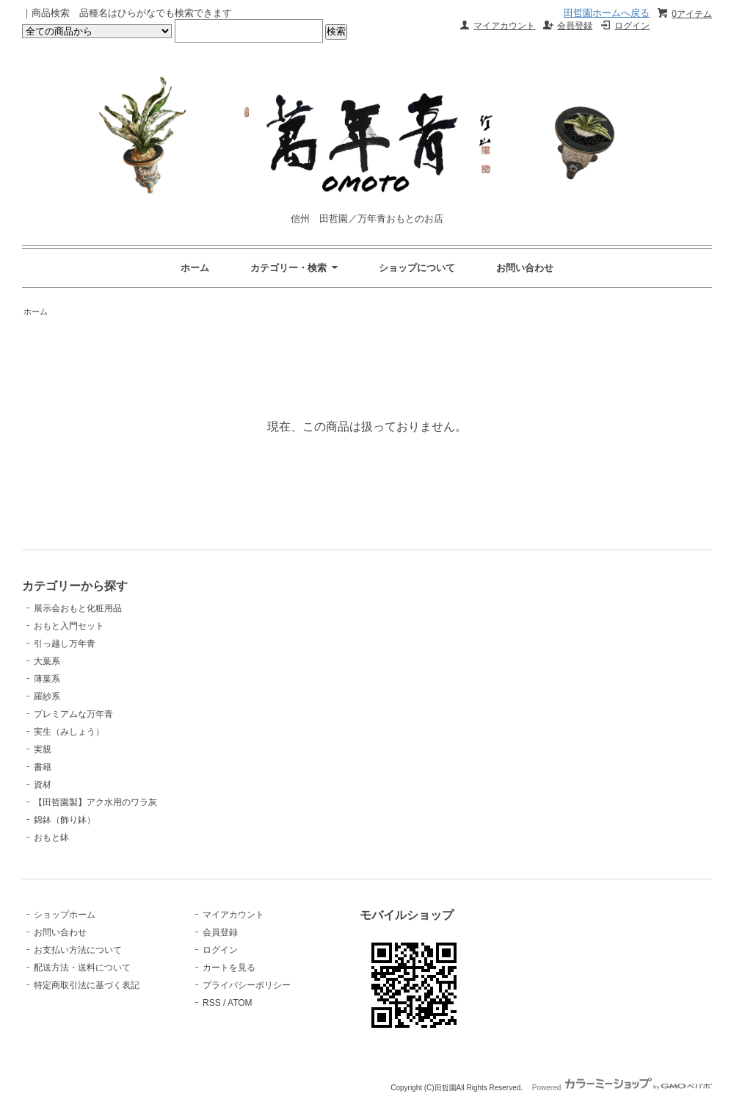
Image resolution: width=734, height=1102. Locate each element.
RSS (212, 1003)
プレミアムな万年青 (73, 714)
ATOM (240, 1003)
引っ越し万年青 (64, 643)
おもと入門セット (69, 626)
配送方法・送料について (82, 967)
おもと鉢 (51, 837)
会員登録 (574, 26)
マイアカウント (504, 26)
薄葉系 (47, 679)
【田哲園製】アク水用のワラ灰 (95, 802)
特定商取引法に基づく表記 (86, 985)
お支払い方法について (78, 950)
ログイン (632, 26)
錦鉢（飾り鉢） (64, 820)
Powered (622, 1088)
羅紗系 (47, 696)
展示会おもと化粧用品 (78, 608)
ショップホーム (64, 915)
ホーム (195, 267)
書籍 (42, 767)
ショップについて (417, 267)
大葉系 (47, 661)
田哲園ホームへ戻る (607, 12)
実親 (42, 749)
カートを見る (229, 967)
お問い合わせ (524, 267)
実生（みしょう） (69, 732)
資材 (42, 784)
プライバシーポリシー (247, 985)
